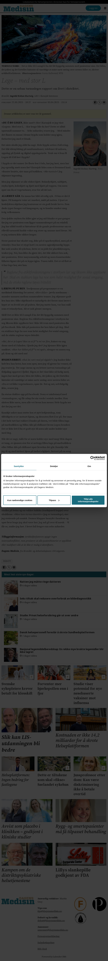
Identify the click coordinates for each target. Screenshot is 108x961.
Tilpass (54, 500)
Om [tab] (89, 466)
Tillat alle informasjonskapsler (88, 500)
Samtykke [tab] (19, 466)
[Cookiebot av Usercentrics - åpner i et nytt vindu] (92, 458)
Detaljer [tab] (54, 466)
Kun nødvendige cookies (19, 500)
